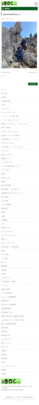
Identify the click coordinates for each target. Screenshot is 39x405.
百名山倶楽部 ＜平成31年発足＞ (10, 247)
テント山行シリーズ (6, 162)
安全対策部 (4, 208)
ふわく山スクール (6, 277)
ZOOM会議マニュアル (7, 312)
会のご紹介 (4, 93)
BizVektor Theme (23, 399)
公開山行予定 (5, 327)
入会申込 (3, 274)
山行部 (3, 105)
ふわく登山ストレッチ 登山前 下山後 (12, 320)
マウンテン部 (5, 151)
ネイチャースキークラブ (8, 243)
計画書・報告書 (5, 289)
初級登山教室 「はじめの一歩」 (10, 189)
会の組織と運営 (5, 101)
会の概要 (3, 97)
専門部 (3, 174)
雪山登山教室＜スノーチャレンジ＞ (11, 139)
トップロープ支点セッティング (10, 120)
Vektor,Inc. (33, 399)
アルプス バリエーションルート (10, 131)
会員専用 (3, 350)
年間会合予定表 (5, 335)
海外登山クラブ (5, 227)
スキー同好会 (5, 254)
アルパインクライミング (8, 112)
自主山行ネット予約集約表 (8, 304)
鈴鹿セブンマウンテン (7, 154)
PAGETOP (33, 84)
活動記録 (3, 370)
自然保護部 (4, 220)
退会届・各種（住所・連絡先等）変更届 (12, 316)
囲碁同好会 (4, 266)
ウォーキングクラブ (6, 231)
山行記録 (3, 354)
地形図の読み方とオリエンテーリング (11, 193)
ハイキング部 (5, 170)
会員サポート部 (5, 177)
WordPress (13, 399)
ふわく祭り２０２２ (6, 339)
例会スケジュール (6, 343)
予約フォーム (5, 347)
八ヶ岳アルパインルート (8, 143)
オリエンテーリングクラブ (8, 235)
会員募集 (3, 270)
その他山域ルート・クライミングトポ (11, 147)
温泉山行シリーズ (6, 158)
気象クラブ (4, 239)
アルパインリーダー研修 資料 (10, 116)
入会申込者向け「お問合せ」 (9, 281)
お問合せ (3, 374)
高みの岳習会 (5, 197)
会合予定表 (4, 331)
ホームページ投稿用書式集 (8, 297)
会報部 (3, 216)
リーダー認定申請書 (6, 293)
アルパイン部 (5, 108)
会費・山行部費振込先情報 (8, 324)
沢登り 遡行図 (5, 127)
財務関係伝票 (5, 301)
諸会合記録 (4, 358)
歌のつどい (4, 262)
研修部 (3, 181)
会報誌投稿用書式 (6, 308)
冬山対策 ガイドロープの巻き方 (10, 135)
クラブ (3, 224)
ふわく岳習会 (5, 200)
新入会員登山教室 (6, 185)
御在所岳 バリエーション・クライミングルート (15, 124)
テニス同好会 (5, 258)
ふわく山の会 (17, 397)
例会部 (3, 212)
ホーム (3, 89)
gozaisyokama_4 (32, 72)
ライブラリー (5, 285)
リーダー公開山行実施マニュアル (10, 166)
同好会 (3, 251)
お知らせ (3, 362)
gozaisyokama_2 (6, 72)
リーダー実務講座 (6, 204)
